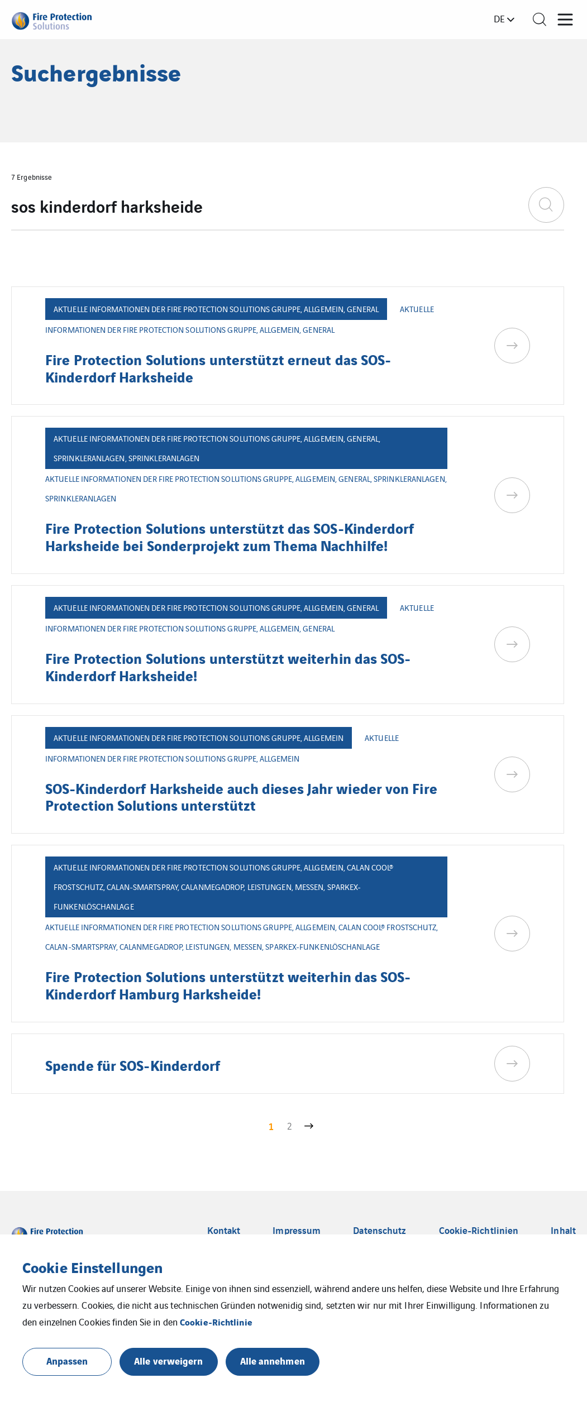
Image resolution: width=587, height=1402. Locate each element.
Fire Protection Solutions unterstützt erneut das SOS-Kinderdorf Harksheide (218, 367)
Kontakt (224, 1230)
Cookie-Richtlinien (479, 1230)
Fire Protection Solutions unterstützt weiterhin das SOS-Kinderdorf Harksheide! (228, 666)
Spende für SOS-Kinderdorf (133, 1064)
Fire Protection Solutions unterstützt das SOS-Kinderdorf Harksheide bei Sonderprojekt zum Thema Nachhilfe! (229, 536)
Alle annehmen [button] (272, 1360)
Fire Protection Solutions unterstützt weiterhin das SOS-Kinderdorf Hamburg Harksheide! (228, 984)
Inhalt (563, 1230)
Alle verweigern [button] (168, 1360)
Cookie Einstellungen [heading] (92, 1267)
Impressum (297, 1230)
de (499, 18)
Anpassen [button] (67, 1360)
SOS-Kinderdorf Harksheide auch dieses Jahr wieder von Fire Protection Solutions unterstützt (241, 796)
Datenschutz (379, 1230)
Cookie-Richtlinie (216, 1321)
